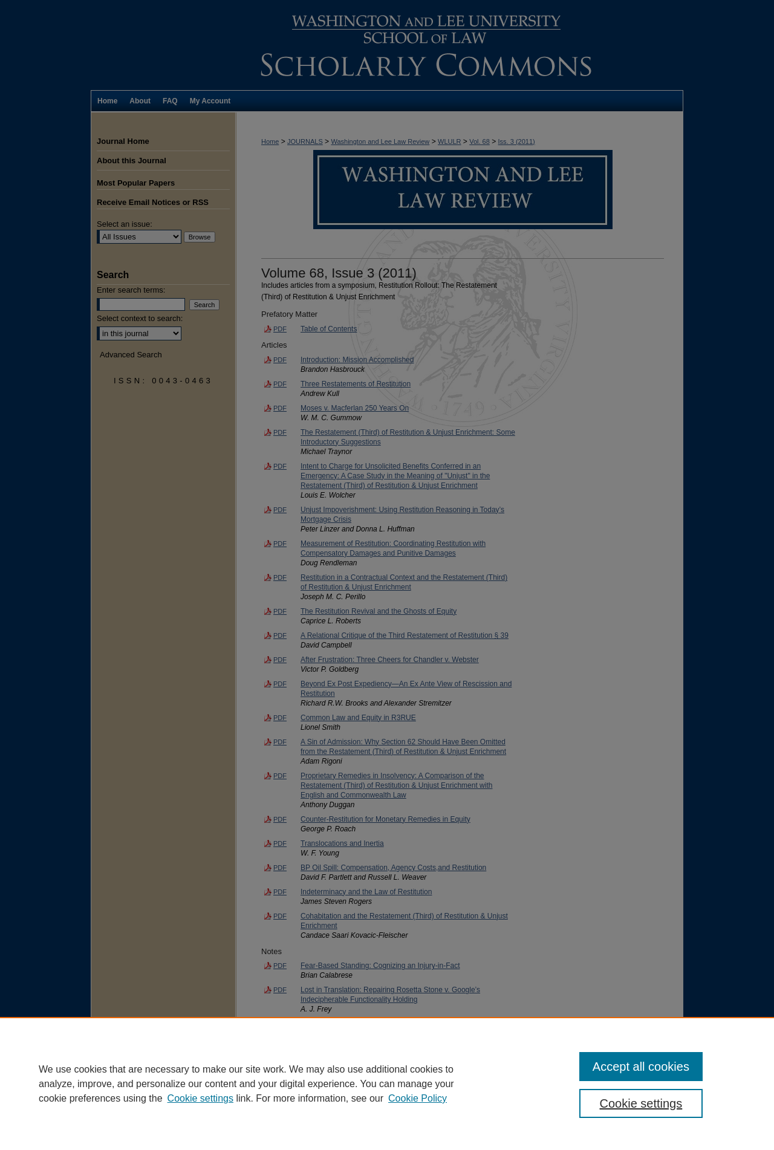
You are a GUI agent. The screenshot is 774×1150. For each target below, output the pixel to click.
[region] (387, 1083)
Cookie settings (200, 1098)
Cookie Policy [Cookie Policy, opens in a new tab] (417, 1098)
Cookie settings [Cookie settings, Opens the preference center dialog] (641, 1103)
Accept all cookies (641, 1066)
